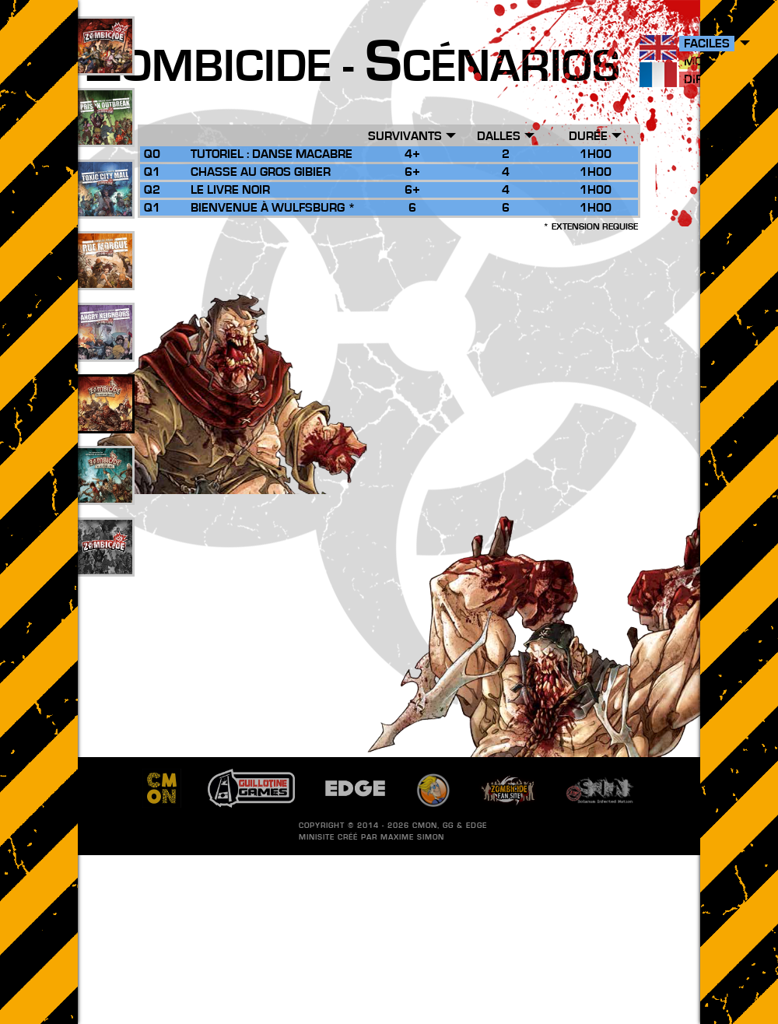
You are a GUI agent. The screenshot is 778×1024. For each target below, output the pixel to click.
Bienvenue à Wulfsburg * (273, 208)
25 (105, 278)
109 (105, 63)
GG (448, 825)
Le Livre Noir (230, 190)
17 (105, 349)
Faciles (707, 43)
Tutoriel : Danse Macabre (271, 154)
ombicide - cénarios (353, 67)
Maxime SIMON (412, 837)
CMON (424, 825)
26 (105, 421)
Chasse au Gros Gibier (261, 172)
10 (105, 493)
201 (105, 564)
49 (105, 135)
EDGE (476, 825)
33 (105, 206)
